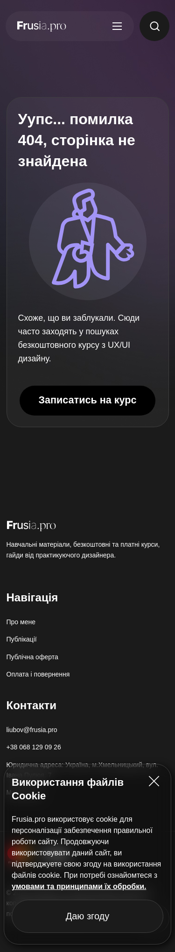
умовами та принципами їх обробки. (79, 886)
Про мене (21, 622)
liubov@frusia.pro (32, 729)
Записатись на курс (87, 400)
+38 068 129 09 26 (34, 747)
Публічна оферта (32, 657)
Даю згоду (88, 916)
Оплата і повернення (38, 674)
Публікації (22, 639)
